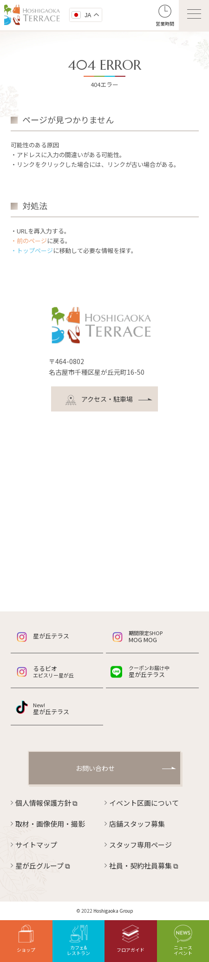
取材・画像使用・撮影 (50, 824)
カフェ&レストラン (78, 940)
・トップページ (32, 250)
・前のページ (29, 240)
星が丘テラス (51, 635)
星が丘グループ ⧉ (42, 865)
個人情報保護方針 (46, 803)
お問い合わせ (95, 768)
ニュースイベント (183, 940)
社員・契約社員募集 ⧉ (143, 865)
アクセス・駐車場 (99, 400)
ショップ (26, 939)
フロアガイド (130, 939)
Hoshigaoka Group (113, 910)
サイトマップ (36, 844)
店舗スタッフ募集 (137, 824)
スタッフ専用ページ (140, 844)
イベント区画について (144, 803)
